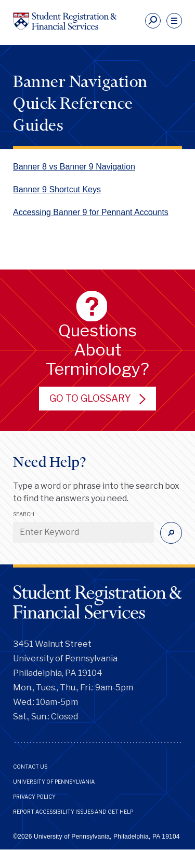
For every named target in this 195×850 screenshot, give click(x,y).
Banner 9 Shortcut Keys (57, 189)
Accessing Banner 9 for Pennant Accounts (90, 212)
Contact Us (30, 766)
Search (23, 514)
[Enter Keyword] (83, 532)
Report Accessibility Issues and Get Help (73, 812)
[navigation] (174, 21)
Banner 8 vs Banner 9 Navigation (74, 166)
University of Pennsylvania (54, 781)
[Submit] (171, 533)
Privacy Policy (34, 797)
